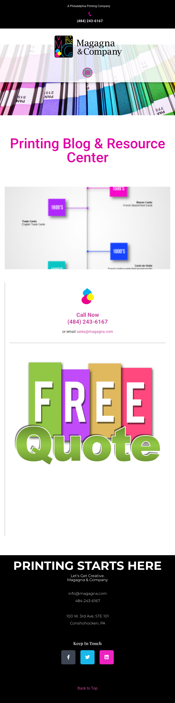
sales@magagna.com (95, 331)
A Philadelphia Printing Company (88, 6)
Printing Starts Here (87, 565)
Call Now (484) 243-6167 (87, 318)
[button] (87, 73)
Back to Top (87, 688)
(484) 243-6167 (90, 21)
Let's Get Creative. (88, 576)
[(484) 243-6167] (90, 14)
